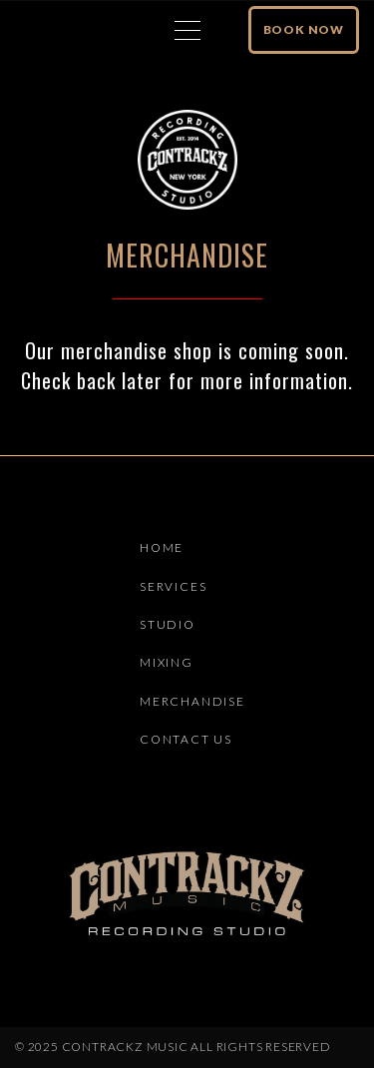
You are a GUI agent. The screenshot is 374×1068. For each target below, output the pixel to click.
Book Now (303, 29)
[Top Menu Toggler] (187, 30)
